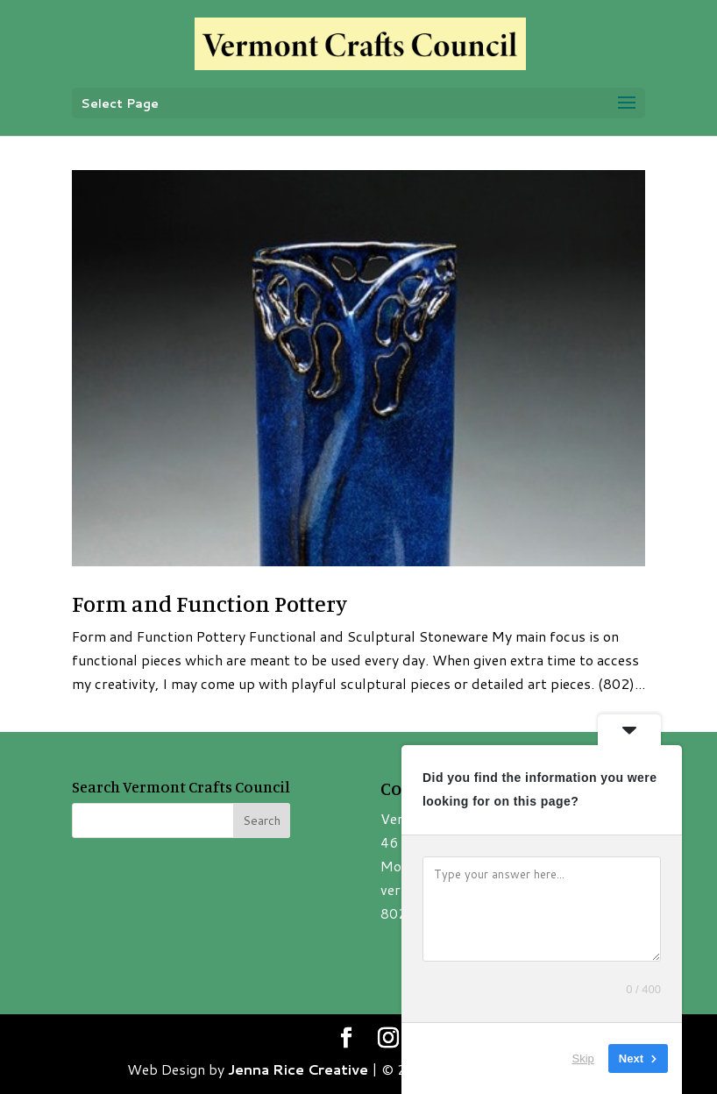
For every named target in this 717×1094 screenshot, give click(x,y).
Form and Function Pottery (209, 603)
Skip (583, 1058)
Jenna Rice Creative (298, 1069)
